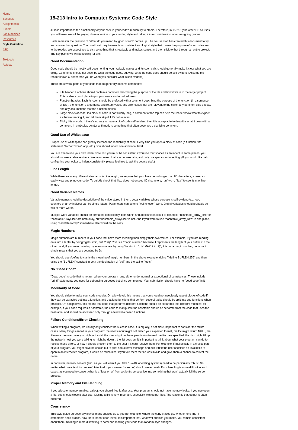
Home (6, 13)
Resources (9, 39)
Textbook (8, 59)
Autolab (7, 64)
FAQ (5, 49)
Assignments (11, 23)
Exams (7, 29)
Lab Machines (11, 34)
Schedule (8, 18)
